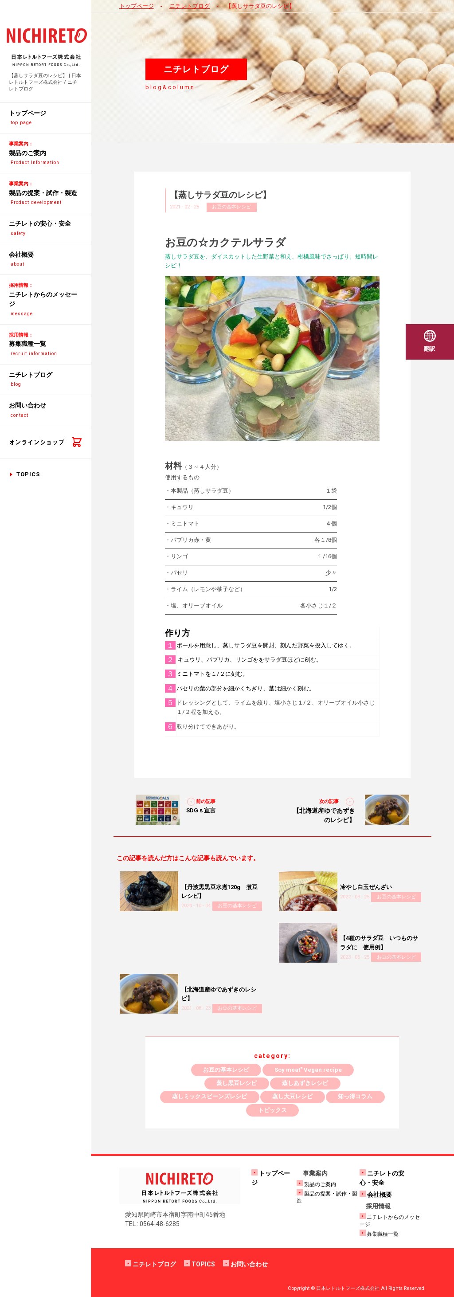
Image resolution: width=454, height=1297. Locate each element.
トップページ (136, 6)
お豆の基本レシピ (231, 207)
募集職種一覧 (383, 1234)
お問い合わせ (249, 1264)
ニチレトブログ (189, 6)
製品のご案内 (320, 1184)
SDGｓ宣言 (200, 810)
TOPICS (28, 474)
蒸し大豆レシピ (292, 1096)
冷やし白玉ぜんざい (366, 887)
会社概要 (379, 1194)
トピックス (272, 1110)
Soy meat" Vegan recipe (308, 1069)
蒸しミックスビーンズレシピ (209, 1096)
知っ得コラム (355, 1096)
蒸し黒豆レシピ (236, 1083)
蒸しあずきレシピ (305, 1083)
